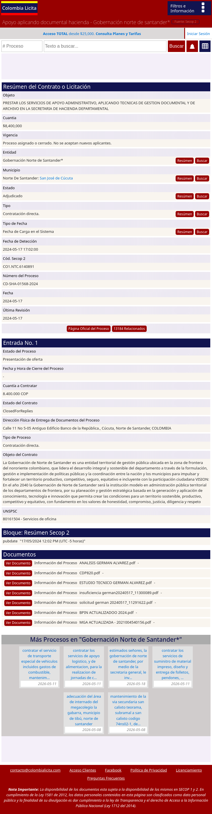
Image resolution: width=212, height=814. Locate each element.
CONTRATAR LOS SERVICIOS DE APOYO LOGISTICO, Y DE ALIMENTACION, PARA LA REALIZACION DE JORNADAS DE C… (84, 664)
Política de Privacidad (148, 770)
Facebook (113, 770)
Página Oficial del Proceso (88, 328)
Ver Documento (18, 563)
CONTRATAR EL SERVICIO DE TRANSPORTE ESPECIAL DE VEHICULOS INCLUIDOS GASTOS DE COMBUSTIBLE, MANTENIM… (39, 664)
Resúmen (184, 160)
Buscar (202, 160)
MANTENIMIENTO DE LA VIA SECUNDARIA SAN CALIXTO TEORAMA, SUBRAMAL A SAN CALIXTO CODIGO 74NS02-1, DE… (128, 710)
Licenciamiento (189, 770)
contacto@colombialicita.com (35, 770)
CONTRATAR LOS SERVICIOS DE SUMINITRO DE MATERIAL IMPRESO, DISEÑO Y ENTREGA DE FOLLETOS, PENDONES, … (172, 664)
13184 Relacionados (129, 328)
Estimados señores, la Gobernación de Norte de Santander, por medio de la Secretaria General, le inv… (128, 664)
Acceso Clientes (83, 770)
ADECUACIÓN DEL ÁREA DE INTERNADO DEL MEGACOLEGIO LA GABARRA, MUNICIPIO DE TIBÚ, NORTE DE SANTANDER (83, 710)
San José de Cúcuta (56, 178)
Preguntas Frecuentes (106, 778)
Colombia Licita (19, 8)
